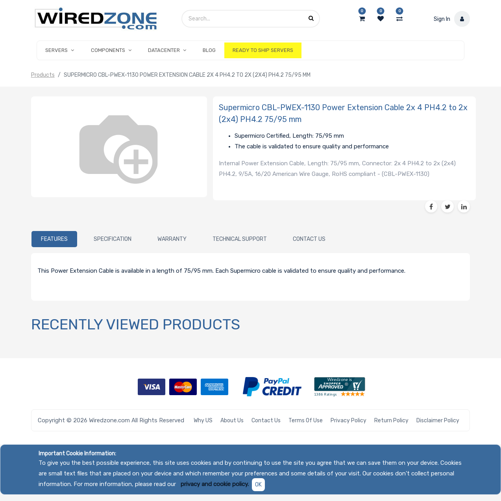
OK (258, 484)
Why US (203, 420)
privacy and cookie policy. (215, 484)
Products (43, 75)
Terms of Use (305, 420)
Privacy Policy (348, 420)
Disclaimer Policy (437, 420)
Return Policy (391, 420)
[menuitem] (209, 50)
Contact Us (266, 420)
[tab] (54, 239)
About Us (232, 420)
